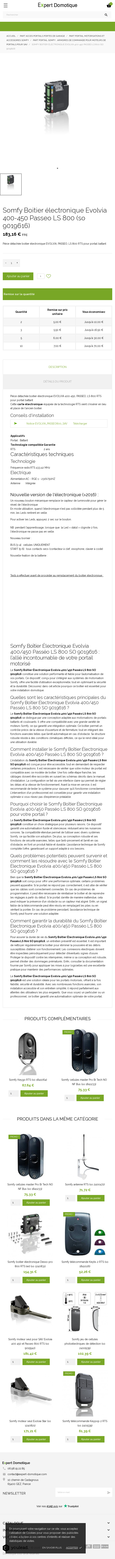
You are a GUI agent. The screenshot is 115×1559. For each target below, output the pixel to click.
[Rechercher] (57, 14)
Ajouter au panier (18, 276)
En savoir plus (52, 1547)
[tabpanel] (57, 114)
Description (58, 367)
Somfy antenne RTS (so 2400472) (85, 1184)
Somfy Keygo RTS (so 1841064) (28, 1079)
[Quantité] (11, 263)
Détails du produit (57, 381)
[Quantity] (13, 1093)
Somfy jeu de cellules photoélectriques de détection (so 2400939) (85, 1344)
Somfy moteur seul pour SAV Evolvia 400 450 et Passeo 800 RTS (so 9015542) (30, 1344)
